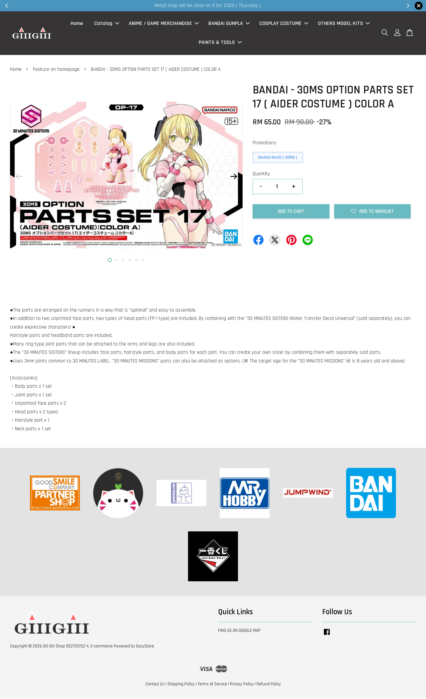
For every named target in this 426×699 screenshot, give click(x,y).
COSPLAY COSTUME (283, 24)
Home (77, 24)
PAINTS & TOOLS (220, 43)
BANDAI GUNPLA (229, 24)
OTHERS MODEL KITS (344, 24)
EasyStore (145, 647)
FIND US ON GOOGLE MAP (239, 631)
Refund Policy (269, 685)
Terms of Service (212, 685)
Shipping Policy (181, 685)
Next (233, 177)
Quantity (261, 175)
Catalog (106, 24)
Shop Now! (294, 5)
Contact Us (154, 685)
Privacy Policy (242, 685)
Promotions (264, 144)
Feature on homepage (56, 70)
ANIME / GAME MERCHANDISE (164, 24)
